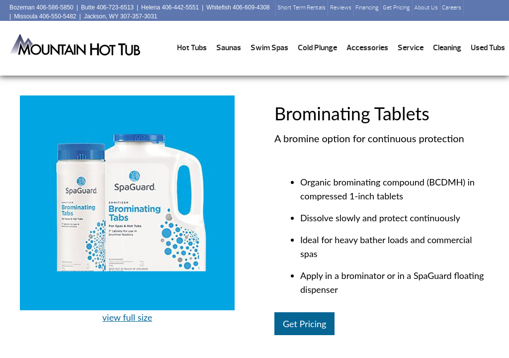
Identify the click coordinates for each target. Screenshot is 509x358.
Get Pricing (396, 7)
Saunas (228, 48)
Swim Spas (269, 48)
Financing (367, 7)
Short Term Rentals (301, 7)
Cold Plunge (317, 48)
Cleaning (447, 48)
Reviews (340, 7)
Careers (451, 7)
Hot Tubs (192, 48)
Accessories (367, 48)
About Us (426, 7)
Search (475, 10)
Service (411, 48)
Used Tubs (488, 48)
